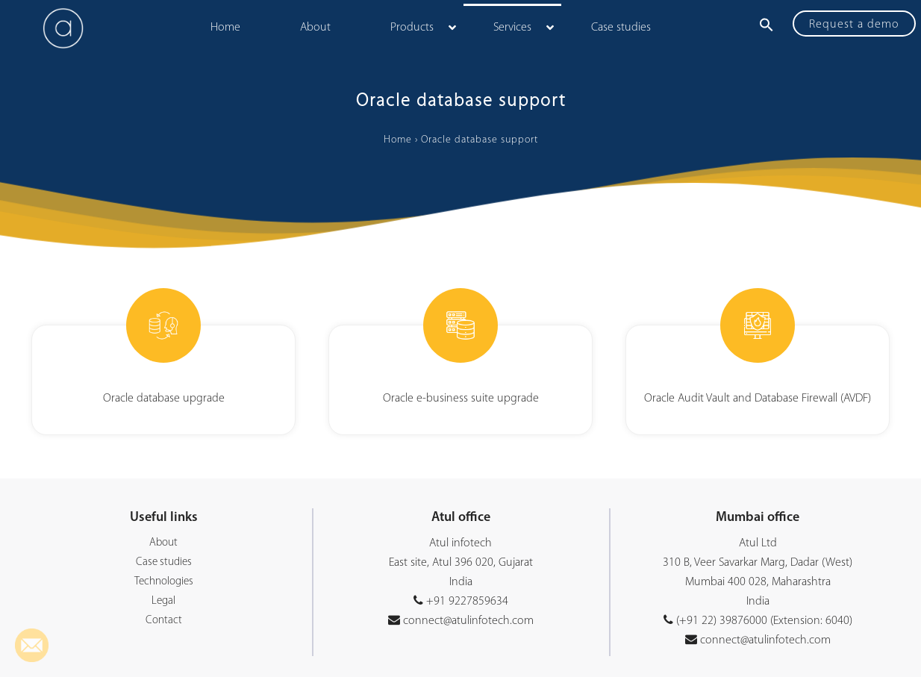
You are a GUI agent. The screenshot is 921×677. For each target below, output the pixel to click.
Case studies (164, 562)
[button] (766, 25)
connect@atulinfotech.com (467, 621)
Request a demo (854, 25)
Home (398, 140)
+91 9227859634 (467, 602)
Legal (163, 601)
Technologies (163, 581)
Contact (164, 620)
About (163, 543)
